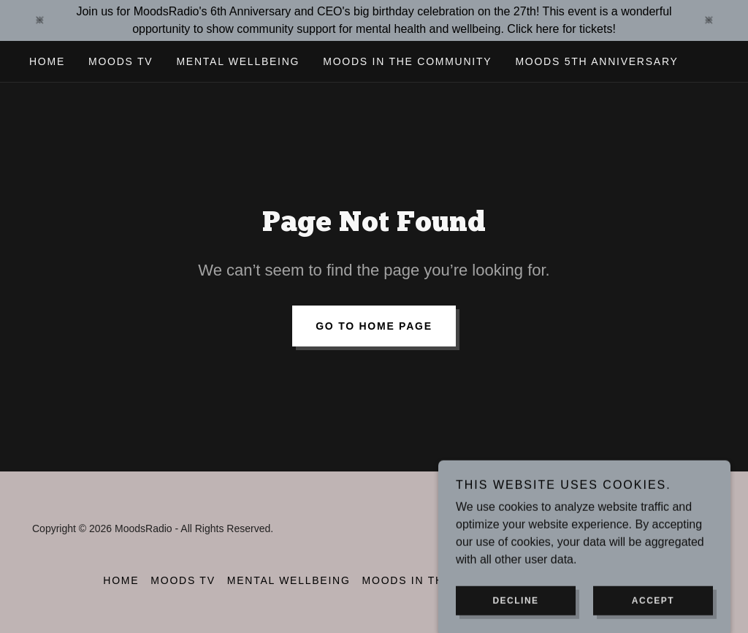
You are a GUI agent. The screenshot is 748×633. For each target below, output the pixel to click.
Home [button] (121, 580)
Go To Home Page (374, 326)
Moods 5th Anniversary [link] (596, 61)
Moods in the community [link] (407, 61)
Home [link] (47, 61)
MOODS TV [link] (120, 61)
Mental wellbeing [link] (237, 61)
